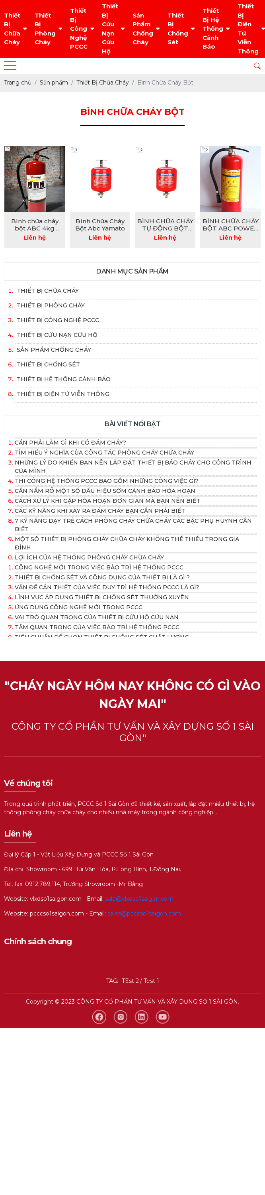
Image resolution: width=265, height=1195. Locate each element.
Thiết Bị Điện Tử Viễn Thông (248, 28)
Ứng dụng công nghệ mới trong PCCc (78, 607)
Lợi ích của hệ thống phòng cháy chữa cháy (89, 557)
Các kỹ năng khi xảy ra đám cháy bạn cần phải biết (100, 510)
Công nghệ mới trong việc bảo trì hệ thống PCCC (99, 567)
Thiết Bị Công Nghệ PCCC (79, 28)
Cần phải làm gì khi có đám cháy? (70, 442)
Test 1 (151, 980)
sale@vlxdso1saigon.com (139, 898)
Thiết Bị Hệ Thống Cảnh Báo (213, 28)
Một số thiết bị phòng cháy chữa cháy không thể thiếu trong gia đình (127, 543)
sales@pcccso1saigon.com (144, 913)
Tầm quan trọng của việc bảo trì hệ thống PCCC (97, 627)
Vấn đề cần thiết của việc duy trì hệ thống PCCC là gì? (107, 587)
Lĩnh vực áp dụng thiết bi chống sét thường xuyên (102, 597)
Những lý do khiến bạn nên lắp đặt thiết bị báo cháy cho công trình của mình (133, 466)
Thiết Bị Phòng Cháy (45, 29)
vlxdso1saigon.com (56, 898)
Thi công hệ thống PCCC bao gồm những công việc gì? (107, 480)
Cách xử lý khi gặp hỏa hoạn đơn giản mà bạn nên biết (107, 500)
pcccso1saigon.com (57, 913)
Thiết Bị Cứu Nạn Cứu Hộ (110, 28)
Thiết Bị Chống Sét (178, 29)
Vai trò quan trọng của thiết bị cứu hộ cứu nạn (97, 617)
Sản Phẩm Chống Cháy (142, 29)
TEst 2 (130, 980)
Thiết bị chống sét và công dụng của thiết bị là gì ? (102, 577)
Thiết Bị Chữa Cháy (12, 29)
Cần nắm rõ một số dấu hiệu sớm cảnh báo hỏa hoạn (105, 490)
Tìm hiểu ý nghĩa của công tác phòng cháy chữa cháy (104, 452)
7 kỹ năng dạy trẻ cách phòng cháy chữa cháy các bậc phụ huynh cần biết (133, 525)
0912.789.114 (42, 884)
